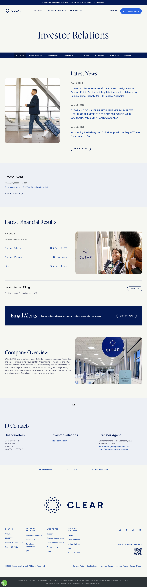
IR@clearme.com (59, 441)
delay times (94, 580)
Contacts (73, 469)
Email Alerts (47, 469)
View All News (80, 149)
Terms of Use (96, 583)
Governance (114, 55)
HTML (54, 248)
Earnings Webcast (13, 257)
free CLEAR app (61, 2)
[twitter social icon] (133, 530)
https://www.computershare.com (113, 449)
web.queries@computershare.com (114, 446)
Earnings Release (13, 248)
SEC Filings (99, 55)
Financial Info (69, 55)
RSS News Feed (101, 469)
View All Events (13, 194)
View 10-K (135, 289)
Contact (127, 55)
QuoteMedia (44, 580)
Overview (20, 55)
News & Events (35, 55)
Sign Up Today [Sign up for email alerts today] (126, 316)
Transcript (60, 257)
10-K (7, 266)
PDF (63, 248)
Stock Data (84, 55)
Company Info (52, 55)
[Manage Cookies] (4, 583)
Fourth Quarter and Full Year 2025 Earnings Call (26, 187)
